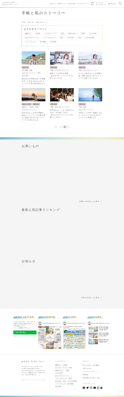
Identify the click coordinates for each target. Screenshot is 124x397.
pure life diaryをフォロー (52, 323)
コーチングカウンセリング (101, 3)
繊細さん (28, 33)
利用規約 (86, 374)
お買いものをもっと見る (89, 201)
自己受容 (53, 41)
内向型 (38, 33)
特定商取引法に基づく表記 (91, 378)
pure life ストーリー (32, 37)
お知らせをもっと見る (90, 297)
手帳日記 (92, 3)
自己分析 (71, 37)
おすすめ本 (93, 33)
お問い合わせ (87, 368)
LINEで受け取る (20, 332)
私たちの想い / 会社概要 (91, 365)
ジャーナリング (30, 41)
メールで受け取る (21, 337)
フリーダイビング (50, 37)
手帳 (62, 33)
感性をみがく (112, 3)
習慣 (83, 33)
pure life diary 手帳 (30, 380)
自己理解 (43, 41)
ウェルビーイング (83, 3)
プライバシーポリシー (90, 371)
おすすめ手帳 (90, 37)
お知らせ (53, 3)
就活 (61, 37)
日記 (79, 37)
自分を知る (72, 3)
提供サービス (61, 3)
